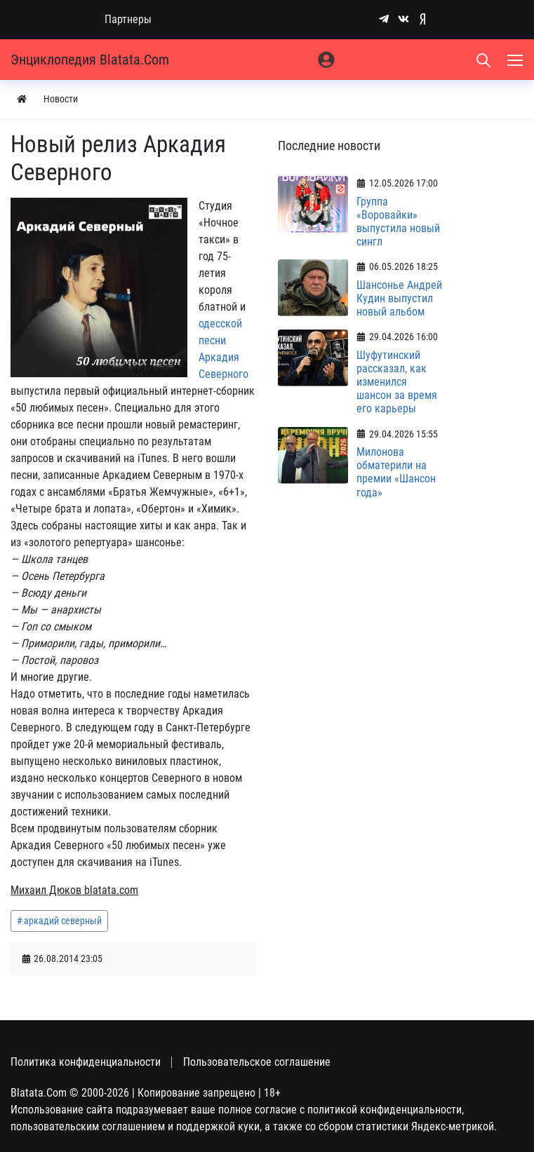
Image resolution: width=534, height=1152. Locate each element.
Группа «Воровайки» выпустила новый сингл (398, 222)
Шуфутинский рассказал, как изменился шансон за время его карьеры (396, 382)
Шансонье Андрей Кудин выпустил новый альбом (399, 298)
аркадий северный (63, 920)
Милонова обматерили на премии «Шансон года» (396, 472)
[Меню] (516, 59)
